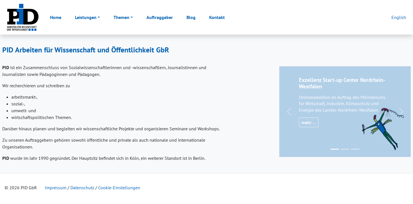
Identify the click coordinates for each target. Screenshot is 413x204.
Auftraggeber (159, 17)
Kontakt (217, 17)
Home (55, 17)
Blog (191, 17)
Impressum (55, 187)
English (398, 17)
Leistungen (86, 17)
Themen (121, 17)
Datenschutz (82, 187)
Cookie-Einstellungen (119, 187)
